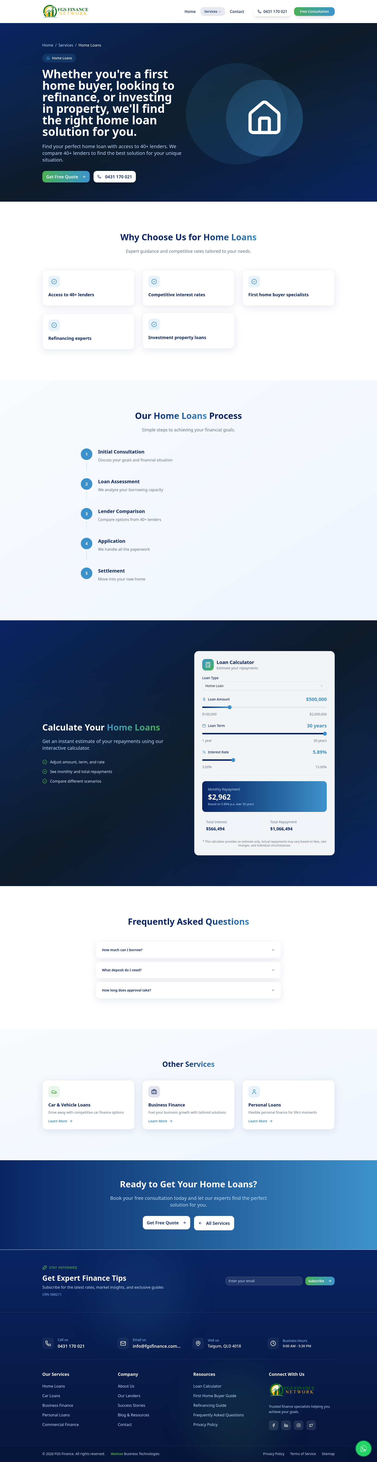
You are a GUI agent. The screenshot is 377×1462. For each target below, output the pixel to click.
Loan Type (210, 678)
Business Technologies (135, 1453)
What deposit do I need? (188, 970)
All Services (214, 1223)
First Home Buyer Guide (214, 1395)
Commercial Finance (60, 1424)
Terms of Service (303, 1453)
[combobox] (264, 686)
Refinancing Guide (209, 1405)
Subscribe (320, 1281)
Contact (237, 11)
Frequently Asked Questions (218, 1415)
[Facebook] (273, 1425)
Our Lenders (129, 1395)
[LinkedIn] (286, 1425)
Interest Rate (215, 752)
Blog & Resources (133, 1415)
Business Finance (57, 1405)
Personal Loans (56, 1415)
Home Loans (53, 1386)
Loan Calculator (207, 1386)
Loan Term (213, 726)
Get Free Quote (66, 177)
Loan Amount (216, 699)
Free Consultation (314, 11)
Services (212, 11)
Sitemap (328, 1453)
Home (190, 11)
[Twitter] (311, 1425)
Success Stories (131, 1405)
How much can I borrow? (188, 950)
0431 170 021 (114, 177)
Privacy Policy (205, 1424)
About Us (126, 1386)
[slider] (230, 707)
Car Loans (51, 1395)
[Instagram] (298, 1425)
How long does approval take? (188, 990)
